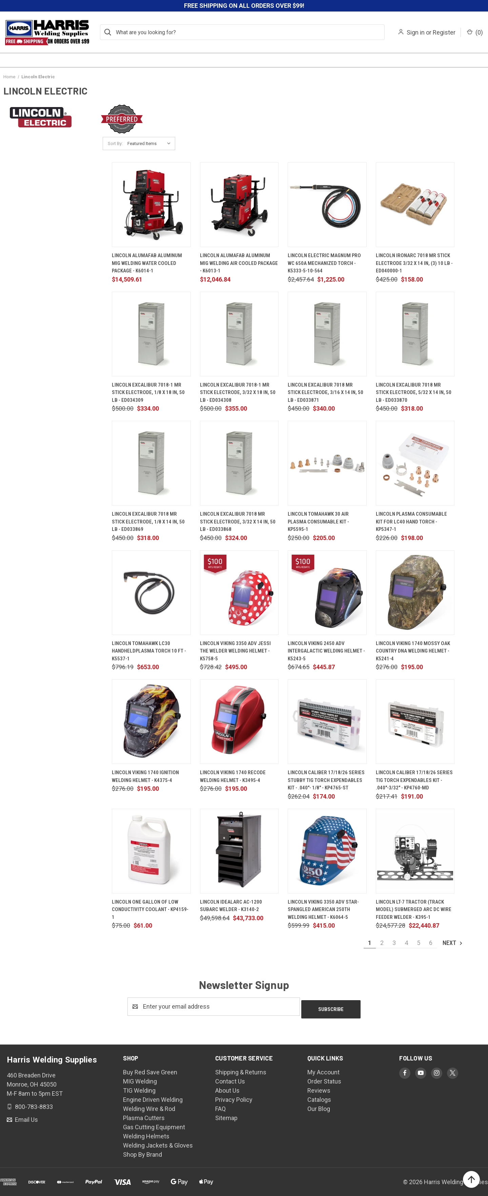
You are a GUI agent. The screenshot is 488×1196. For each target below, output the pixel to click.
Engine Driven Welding (153, 1096)
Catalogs (319, 1096)
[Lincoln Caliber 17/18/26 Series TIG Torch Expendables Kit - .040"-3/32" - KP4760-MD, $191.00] (415, 722)
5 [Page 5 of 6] (418, 942)
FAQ (220, 1106)
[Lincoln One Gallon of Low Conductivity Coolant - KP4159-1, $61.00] (151, 851)
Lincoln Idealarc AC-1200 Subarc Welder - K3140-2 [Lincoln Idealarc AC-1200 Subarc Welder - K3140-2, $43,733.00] (231, 906)
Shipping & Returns (240, 1069)
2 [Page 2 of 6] (382, 942)
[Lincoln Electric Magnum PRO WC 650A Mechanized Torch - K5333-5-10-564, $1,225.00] (327, 205)
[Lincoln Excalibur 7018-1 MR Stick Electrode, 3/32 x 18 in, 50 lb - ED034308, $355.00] (239, 334)
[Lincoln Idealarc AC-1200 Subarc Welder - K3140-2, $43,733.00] (239, 851)
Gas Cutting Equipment (154, 1124)
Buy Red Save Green (150, 1069)
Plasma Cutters (144, 1115)
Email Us (26, 1116)
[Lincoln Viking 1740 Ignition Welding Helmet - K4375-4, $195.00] (151, 722)
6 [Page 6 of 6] (430, 942)
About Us (227, 1087)
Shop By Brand (142, 1151)
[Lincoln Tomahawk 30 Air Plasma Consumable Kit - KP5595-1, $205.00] (327, 463)
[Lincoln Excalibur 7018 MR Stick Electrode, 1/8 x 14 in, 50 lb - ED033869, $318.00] (151, 463)
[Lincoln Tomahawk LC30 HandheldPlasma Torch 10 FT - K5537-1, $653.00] (151, 593)
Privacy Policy (233, 1096)
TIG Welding (139, 1087)
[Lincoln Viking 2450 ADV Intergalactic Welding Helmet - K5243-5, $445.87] (327, 593)
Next (453, 942)
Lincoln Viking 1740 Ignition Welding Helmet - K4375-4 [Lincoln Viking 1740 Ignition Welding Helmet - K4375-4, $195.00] (145, 776)
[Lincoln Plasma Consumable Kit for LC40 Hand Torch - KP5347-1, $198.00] (415, 463)
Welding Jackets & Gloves (158, 1142)
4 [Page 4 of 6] (406, 942)
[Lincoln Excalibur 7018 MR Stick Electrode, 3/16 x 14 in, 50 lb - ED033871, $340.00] (327, 334)
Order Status (324, 1078)
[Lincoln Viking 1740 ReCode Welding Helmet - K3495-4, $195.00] (239, 722)
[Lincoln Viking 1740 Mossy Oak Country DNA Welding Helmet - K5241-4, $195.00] (415, 593)
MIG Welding (140, 1078)
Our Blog (318, 1106)
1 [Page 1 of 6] (369, 942)
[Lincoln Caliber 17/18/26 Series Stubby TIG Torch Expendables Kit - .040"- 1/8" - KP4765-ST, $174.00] (327, 722)
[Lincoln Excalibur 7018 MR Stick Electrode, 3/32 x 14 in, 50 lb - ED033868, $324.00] (239, 463)
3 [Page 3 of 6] (394, 942)
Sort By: (115, 143)
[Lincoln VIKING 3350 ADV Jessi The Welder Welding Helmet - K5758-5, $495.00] (239, 593)
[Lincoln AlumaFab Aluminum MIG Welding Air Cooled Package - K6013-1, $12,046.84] (239, 205)
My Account (323, 1069)
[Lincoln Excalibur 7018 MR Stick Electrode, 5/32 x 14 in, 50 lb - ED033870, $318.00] (415, 334)
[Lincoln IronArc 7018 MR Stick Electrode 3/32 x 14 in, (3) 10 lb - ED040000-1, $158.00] (415, 205)
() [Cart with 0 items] (475, 32)
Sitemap (226, 1115)
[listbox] (150, 143)
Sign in (416, 32)
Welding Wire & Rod (149, 1106)
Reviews (318, 1087)
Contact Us (230, 1078)
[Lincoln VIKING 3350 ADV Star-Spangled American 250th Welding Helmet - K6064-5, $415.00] (327, 851)
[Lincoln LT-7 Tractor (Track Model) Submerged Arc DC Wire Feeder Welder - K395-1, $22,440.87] (415, 851)
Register (444, 32)
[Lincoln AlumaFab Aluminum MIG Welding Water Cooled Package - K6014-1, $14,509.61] (151, 205)
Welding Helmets (146, 1133)
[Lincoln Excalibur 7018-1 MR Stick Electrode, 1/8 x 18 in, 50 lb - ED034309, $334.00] (151, 334)
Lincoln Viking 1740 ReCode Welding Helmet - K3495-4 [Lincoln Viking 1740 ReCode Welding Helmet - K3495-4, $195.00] (233, 776)
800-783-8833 (33, 1103)
